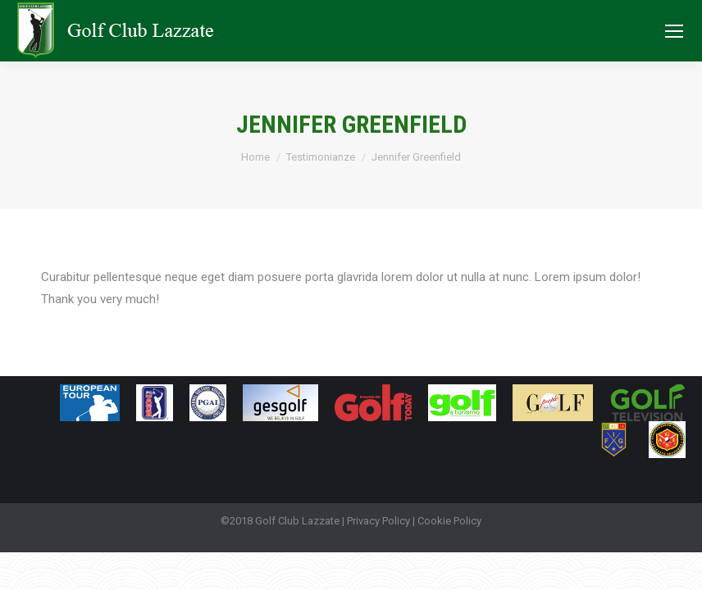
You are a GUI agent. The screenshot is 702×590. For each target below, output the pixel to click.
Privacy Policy (378, 521)
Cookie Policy (449, 521)
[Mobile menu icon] (674, 31)
